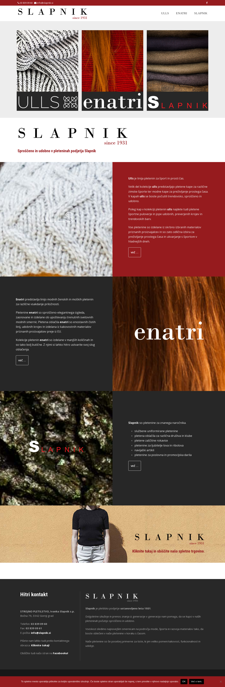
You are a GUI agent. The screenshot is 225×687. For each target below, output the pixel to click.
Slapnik (200, 13)
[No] (220, 681)
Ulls (165, 13)
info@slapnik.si (45, 2)
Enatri (181, 13)
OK (184, 681)
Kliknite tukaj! (40, 645)
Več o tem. (196, 681)
